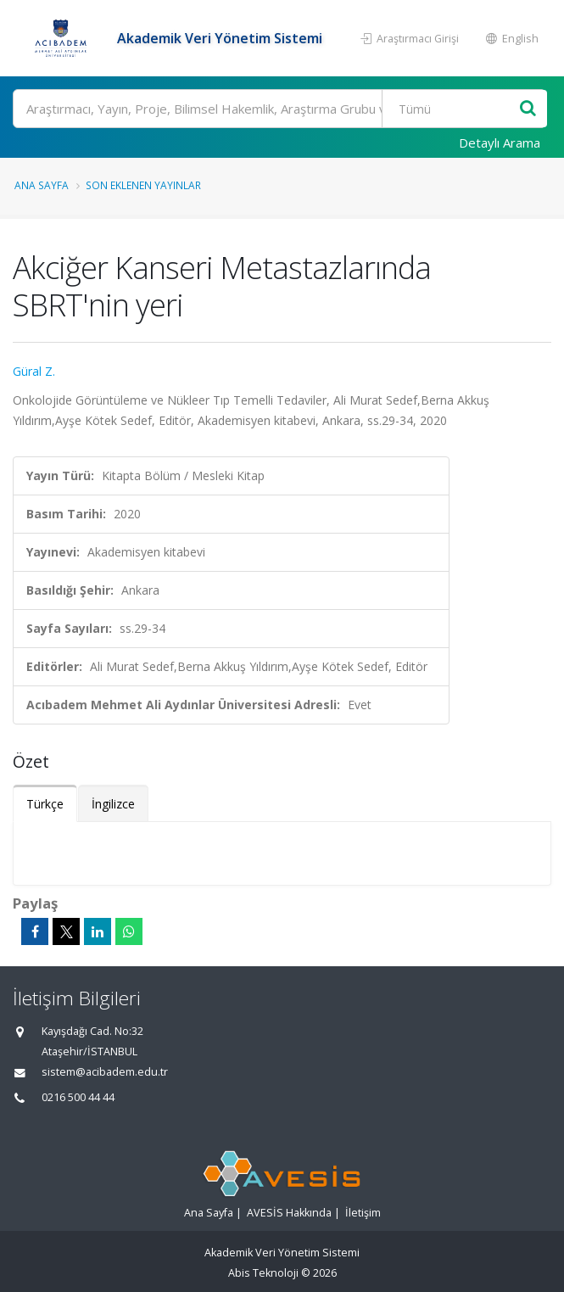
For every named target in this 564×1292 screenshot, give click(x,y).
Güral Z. (34, 371)
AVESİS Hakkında (289, 1212)
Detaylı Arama (499, 142)
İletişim (363, 1212)
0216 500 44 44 (78, 1097)
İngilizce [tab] (113, 804)
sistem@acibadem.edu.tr (105, 1072)
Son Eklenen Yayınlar (143, 185)
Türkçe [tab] (45, 804)
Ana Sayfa (41, 185)
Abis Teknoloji (263, 1273)
